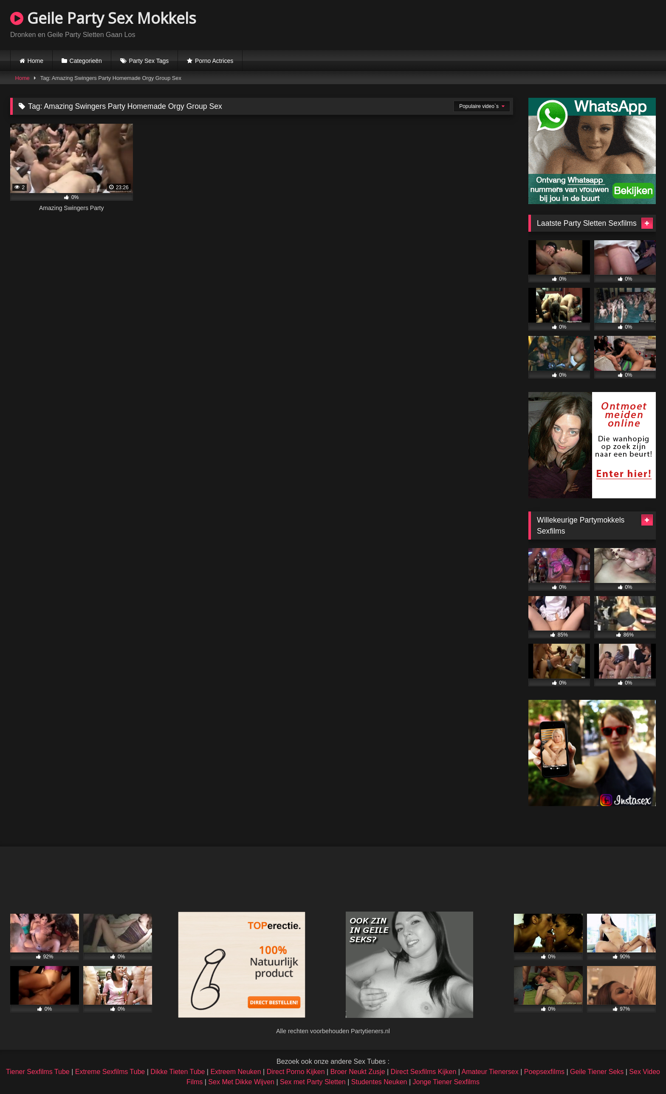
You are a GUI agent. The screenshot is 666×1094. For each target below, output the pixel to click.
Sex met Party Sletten (313, 1081)
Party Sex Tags (149, 60)
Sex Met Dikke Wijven (241, 1081)
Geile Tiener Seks (597, 1071)
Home (35, 60)
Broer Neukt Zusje (357, 1071)
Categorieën (86, 60)
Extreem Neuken (235, 1071)
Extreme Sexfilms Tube (110, 1071)
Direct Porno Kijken (296, 1071)
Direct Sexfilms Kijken (424, 1071)
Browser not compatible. (556, 24)
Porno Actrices (214, 60)
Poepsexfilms (544, 1071)
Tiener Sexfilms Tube (38, 1071)
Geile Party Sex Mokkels (103, 18)
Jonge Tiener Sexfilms (445, 1081)
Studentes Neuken (379, 1081)
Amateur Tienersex (489, 1071)
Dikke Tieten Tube (177, 1071)
